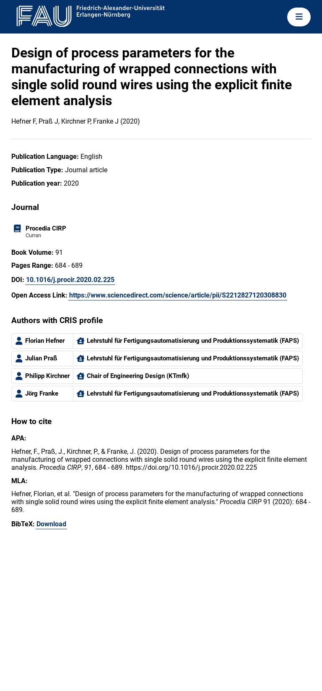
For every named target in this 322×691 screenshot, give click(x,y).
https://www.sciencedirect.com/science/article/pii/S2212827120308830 (177, 295)
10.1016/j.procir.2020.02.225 (70, 280)
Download (51, 524)
